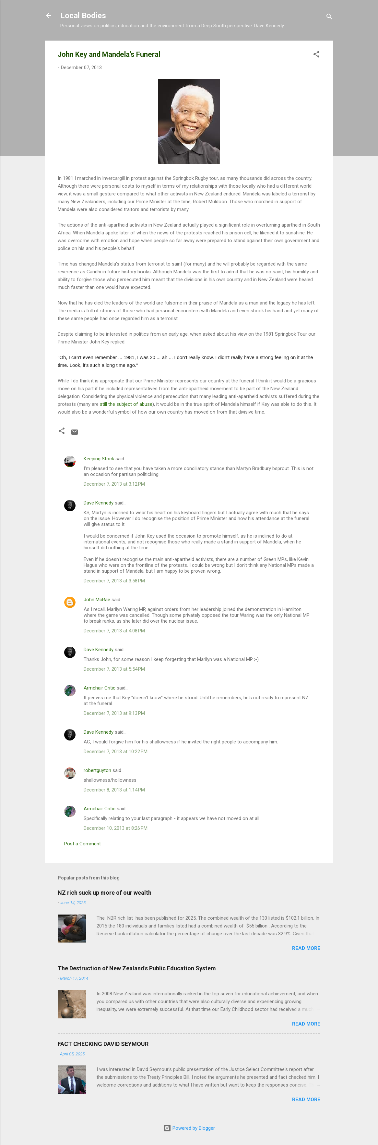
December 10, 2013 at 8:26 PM (116, 828)
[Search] (329, 18)
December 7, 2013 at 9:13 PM (114, 713)
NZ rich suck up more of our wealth (104, 892)
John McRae (97, 600)
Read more (306, 948)
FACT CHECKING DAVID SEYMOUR (103, 1043)
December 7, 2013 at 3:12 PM (114, 484)
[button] (316, 55)
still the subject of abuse (126, 404)
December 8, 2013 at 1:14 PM (114, 790)
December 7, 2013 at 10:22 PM (116, 751)
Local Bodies (83, 15)
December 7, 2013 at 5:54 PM (114, 669)
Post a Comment (82, 844)
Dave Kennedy (98, 503)
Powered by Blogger (189, 1128)
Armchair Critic (99, 688)
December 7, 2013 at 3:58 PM (114, 581)
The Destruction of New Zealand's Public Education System (137, 968)
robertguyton (97, 770)
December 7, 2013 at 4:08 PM (114, 631)
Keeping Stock (99, 459)
